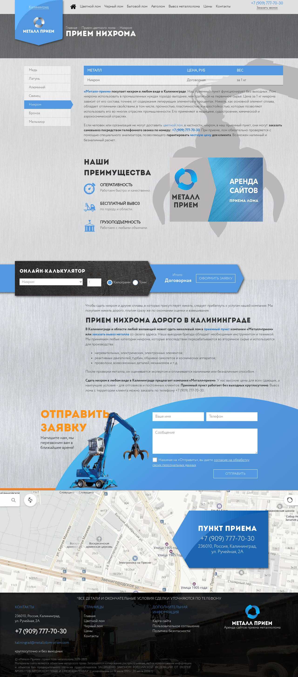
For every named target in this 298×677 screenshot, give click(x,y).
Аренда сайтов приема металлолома (252, 617)
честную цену (200, 135)
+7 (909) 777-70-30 (267, 3)
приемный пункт (217, 329)
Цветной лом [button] (90, 6)
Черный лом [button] (113, 6)
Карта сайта (161, 621)
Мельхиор (37, 122)
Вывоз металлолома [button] (184, 6)
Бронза (34, 113)
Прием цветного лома (98, 28)
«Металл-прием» (97, 91)
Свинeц (34, 96)
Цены (88, 631)
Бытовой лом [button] (137, 6)
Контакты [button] (223, 6)
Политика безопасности (171, 631)
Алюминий (37, 87)
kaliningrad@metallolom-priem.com (42, 642)
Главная (71, 28)
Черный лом (93, 626)
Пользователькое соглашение (176, 626)
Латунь (34, 78)
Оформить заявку (215, 278)
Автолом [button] (158, 6)
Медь (33, 70)
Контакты (91, 636)
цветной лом (173, 125)
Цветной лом (94, 621)
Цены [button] (207, 6)
